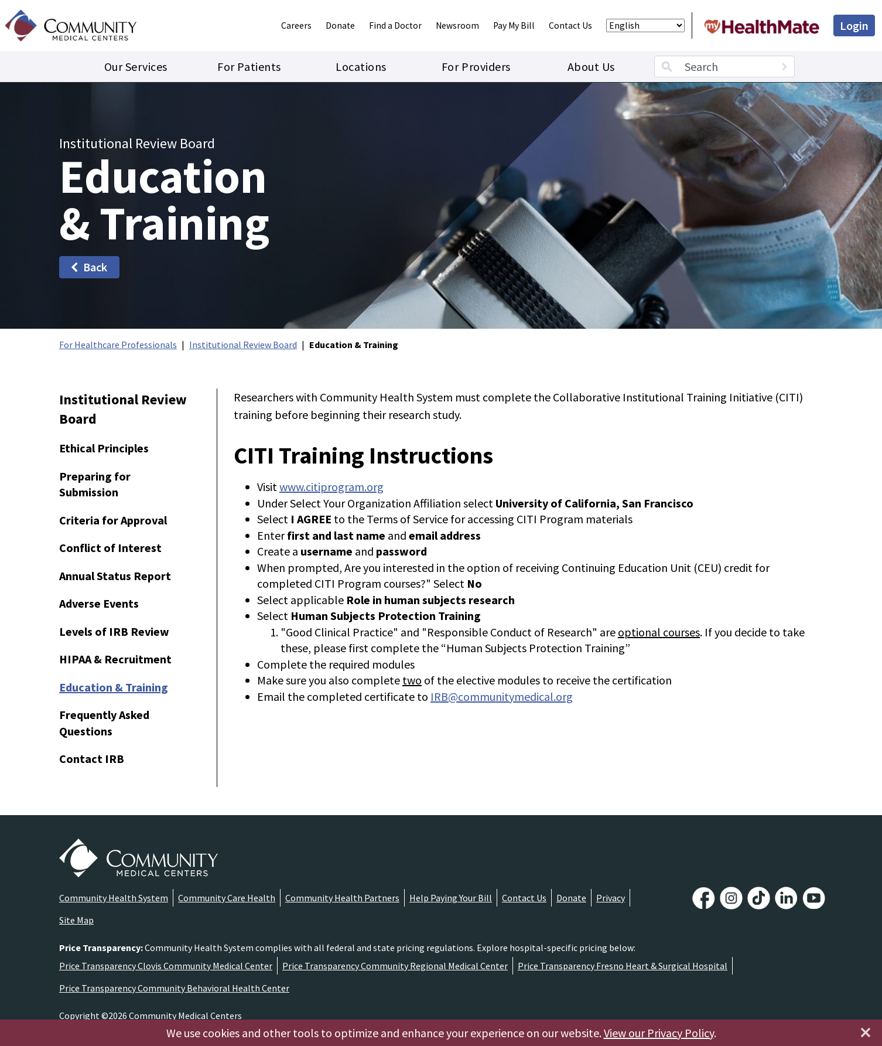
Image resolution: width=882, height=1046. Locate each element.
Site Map (76, 920)
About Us (591, 66)
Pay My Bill (514, 25)
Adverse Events (99, 603)
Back (88, 267)
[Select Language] (645, 25)
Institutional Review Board (243, 344)
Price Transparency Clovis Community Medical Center (165, 966)
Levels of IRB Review (114, 631)
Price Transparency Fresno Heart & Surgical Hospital (622, 966)
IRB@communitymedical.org (501, 696)
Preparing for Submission (95, 484)
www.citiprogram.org (331, 486)
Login (854, 25)
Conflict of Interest (110, 547)
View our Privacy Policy (659, 1032)
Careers (296, 25)
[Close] (865, 1032)
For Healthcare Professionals (118, 344)
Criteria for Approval (113, 520)
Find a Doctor (395, 25)
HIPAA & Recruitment (115, 659)
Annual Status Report (115, 575)
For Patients (249, 66)
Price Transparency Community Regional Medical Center (395, 966)
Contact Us (570, 25)
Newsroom (457, 25)
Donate (340, 25)
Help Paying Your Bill (450, 898)
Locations (361, 66)
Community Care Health (226, 898)
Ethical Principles (104, 448)
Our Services (135, 66)
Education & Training (113, 687)
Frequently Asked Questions (104, 722)
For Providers (476, 66)
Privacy (610, 898)
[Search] (784, 66)
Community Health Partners (342, 898)
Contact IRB (91, 758)
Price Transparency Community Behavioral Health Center (174, 988)
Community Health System (113, 898)
